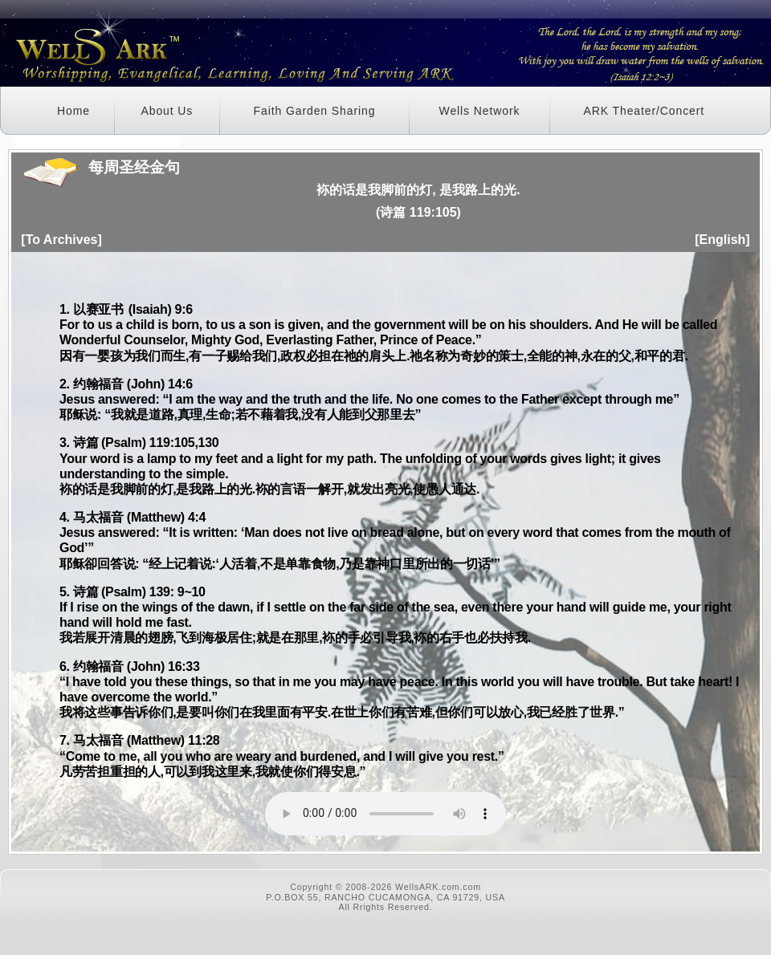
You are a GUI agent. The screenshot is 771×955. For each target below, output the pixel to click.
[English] (722, 239)
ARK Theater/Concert (643, 110)
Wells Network (479, 110)
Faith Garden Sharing (315, 110)
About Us (167, 110)
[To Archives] (61, 239)
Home (73, 110)
